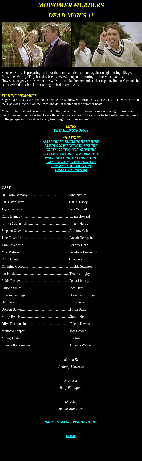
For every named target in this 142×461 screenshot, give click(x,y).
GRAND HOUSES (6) (71, 170)
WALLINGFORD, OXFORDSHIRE (71, 158)
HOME (71, 436)
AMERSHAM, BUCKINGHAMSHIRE (71, 142)
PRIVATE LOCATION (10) (71, 166)
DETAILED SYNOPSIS (71, 130)
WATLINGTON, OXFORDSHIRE (71, 162)
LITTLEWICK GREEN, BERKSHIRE (71, 154)
